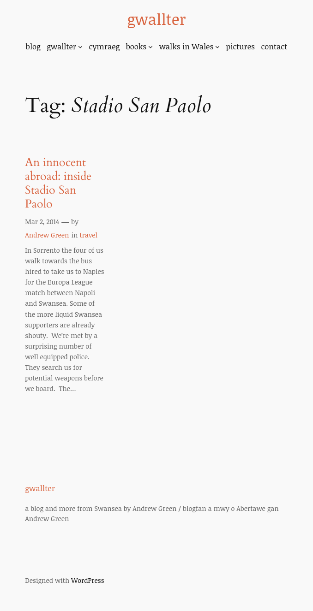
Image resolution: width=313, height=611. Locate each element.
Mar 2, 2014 (42, 221)
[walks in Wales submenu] (217, 46)
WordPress (87, 580)
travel (88, 235)
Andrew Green (47, 235)
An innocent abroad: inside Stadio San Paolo (58, 183)
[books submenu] (150, 46)
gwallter (156, 19)
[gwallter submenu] (80, 46)
